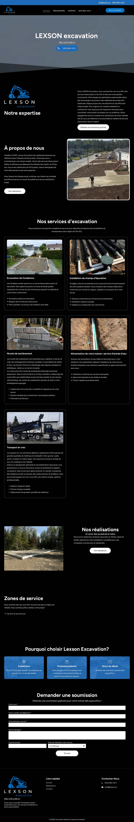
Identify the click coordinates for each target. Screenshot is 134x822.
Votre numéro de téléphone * (19, 713)
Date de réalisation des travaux (60, 742)
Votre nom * (13, 704)
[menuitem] (46, 10)
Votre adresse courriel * (17, 721)
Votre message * (15, 730)
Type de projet (14, 742)
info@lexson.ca (104, 2)
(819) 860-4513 (118, 2)
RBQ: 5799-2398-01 (67, 42)
